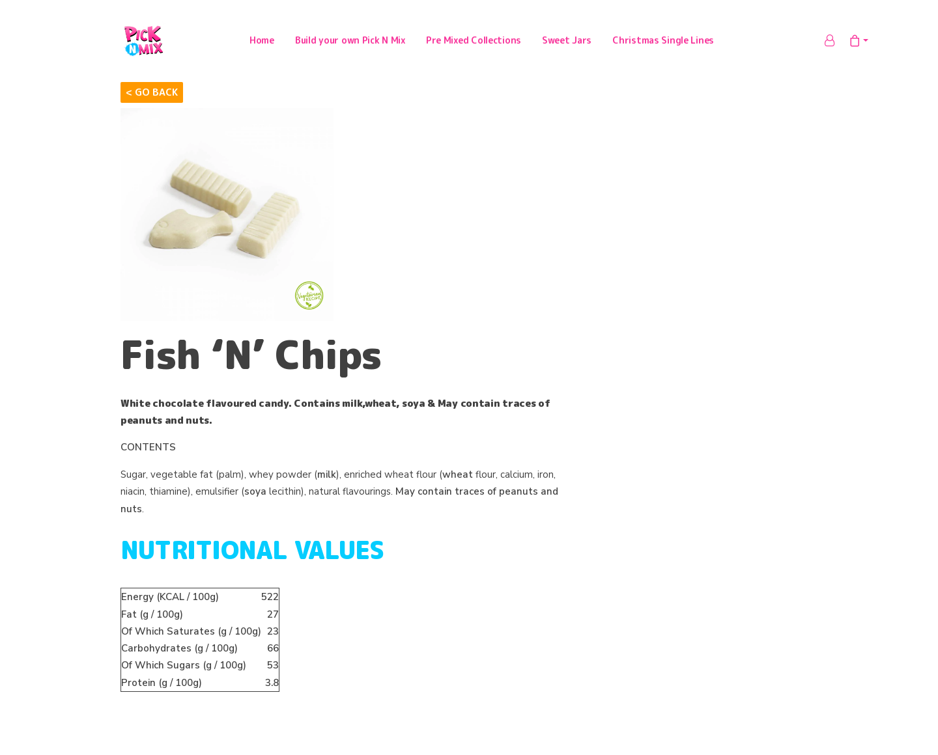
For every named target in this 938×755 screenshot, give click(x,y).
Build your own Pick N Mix (350, 42)
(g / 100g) (152, 617)
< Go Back (152, 95)
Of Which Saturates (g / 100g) (191, 634)
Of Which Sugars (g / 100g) (183, 669)
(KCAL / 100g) (170, 600)
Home (261, 42)
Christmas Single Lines (663, 42)
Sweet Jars (566, 42)
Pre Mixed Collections (473, 42)
